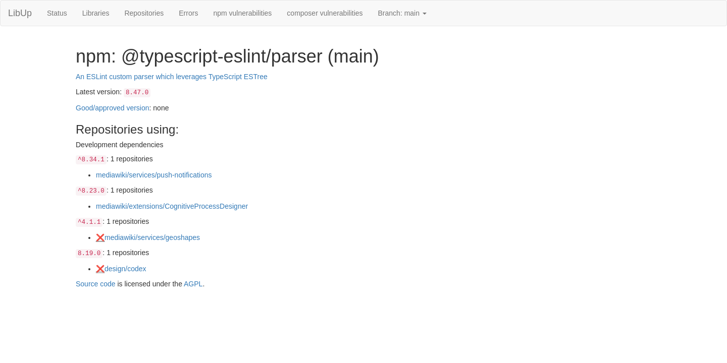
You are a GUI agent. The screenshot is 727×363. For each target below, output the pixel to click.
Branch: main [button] (402, 13)
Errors (188, 13)
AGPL (193, 284)
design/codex (125, 269)
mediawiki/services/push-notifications (154, 175)
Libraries (96, 13)
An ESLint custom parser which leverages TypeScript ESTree (172, 77)
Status (57, 13)
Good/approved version (112, 108)
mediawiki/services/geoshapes (152, 237)
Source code (96, 284)
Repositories (144, 13)
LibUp (20, 13)
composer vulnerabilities (324, 13)
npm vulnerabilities (242, 13)
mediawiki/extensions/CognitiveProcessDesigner (172, 206)
